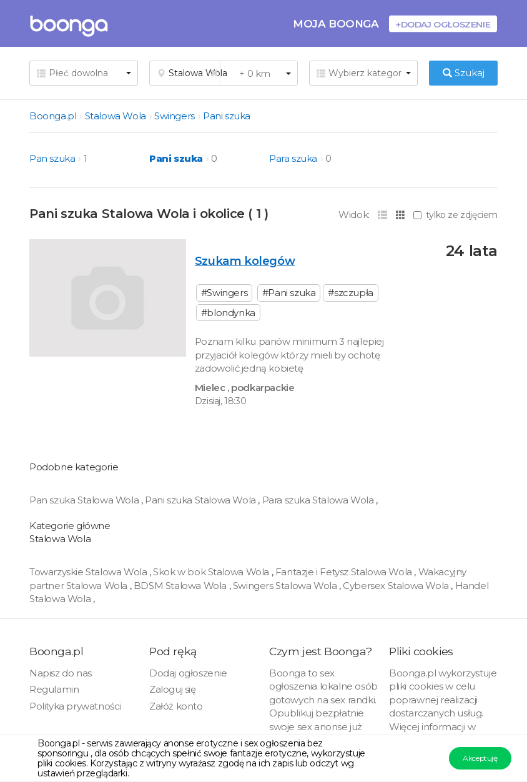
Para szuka (293, 158)
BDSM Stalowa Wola (181, 585)
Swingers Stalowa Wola (286, 585)
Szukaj (464, 73)
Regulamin (54, 689)
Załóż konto (176, 706)
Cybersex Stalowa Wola (397, 585)
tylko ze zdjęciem (455, 214)
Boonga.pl (52, 116)
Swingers (174, 116)
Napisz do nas (60, 673)
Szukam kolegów (245, 261)
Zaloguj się (172, 689)
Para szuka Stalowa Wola (319, 500)
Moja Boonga (336, 23)
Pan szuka (52, 158)
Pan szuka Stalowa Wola (85, 500)
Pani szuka (226, 116)
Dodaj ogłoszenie (188, 673)
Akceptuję (480, 758)
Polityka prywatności (75, 706)
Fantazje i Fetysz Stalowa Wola (345, 572)
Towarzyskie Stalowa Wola (89, 572)
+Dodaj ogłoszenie (443, 24)
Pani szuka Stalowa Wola (201, 500)
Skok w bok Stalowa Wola (212, 572)
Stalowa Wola (115, 116)
